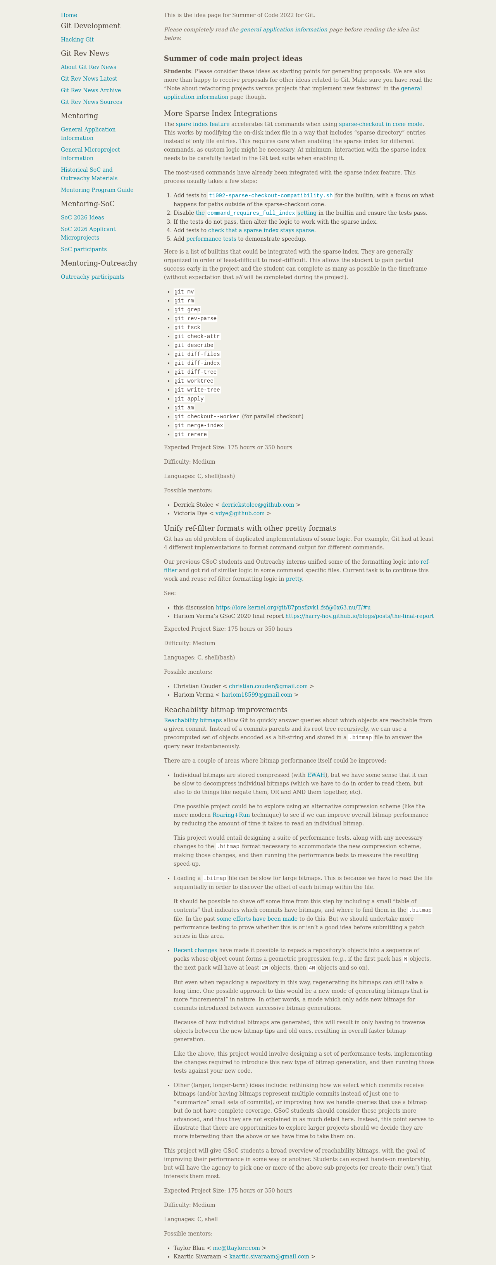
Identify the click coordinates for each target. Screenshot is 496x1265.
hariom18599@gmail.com (257, 695)
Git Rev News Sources (91, 102)
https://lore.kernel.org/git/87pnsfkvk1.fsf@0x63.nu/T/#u (293, 607)
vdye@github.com (240, 513)
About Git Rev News (88, 67)
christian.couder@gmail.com (268, 686)
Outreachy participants (92, 277)
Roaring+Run (231, 815)
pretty (294, 579)
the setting (256, 213)
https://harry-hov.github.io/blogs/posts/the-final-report (360, 616)
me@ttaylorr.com (236, 1248)
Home (69, 15)
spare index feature (202, 124)
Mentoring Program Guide (97, 190)
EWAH (316, 775)
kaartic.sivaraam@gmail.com (269, 1256)
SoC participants (84, 249)
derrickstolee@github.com (257, 505)
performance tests (211, 239)
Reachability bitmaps (193, 720)
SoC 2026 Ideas (82, 217)
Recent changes (195, 950)
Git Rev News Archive (91, 90)
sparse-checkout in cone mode (380, 124)
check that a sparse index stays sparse (261, 230)
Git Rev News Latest (89, 79)
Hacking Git (77, 39)
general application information (283, 29)
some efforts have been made (257, 919)
